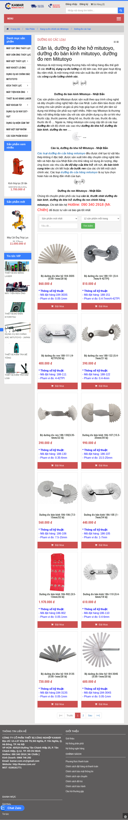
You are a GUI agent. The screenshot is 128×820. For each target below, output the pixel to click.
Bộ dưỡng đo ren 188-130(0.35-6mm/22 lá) (57, 436)
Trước (70, 715)
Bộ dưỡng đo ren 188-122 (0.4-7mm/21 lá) (101, 357)
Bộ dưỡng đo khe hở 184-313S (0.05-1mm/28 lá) (57, 675)
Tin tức (5, 814)
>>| (98, 715)
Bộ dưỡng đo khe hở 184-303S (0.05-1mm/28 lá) (57, 277)
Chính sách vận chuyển (76, 776)
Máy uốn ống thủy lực (18, 54)
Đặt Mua (57, 306)
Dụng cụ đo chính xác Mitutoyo (54, 29)
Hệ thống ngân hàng (75, 748)
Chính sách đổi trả (74, 781)
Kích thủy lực (14, 85)
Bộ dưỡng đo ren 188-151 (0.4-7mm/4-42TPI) (101, 277)
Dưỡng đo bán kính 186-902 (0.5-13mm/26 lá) (57, 595)
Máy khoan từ (14, 105)
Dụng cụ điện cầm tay (18, 123)
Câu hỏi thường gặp (75, 791)
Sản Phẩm (30, 29)
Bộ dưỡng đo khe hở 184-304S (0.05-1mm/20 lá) (101, 675)
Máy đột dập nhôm (16, 129)
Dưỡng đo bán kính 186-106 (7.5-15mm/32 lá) (57, 516)
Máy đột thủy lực (16, 61)
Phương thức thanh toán (77, 761)
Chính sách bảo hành (76, 786)
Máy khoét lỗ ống (16, 67)
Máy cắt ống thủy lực (18, 48)
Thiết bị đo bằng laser (18, 98)
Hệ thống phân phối (75, 743)
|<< (60, 715)
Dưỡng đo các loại (82, 29)
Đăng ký (84, 4)
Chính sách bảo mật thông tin (79, 771)
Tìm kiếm (88, 225)
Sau (90, 715)
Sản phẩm (7, 809)
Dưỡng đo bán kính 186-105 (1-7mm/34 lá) (101, 516)
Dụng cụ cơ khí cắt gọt (16, 114)
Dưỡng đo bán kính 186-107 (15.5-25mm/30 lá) (101, 436)
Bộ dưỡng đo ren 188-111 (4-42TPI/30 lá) (57, 357)
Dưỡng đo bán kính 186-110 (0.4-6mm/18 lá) (101, 595)
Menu (10, 18)
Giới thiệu (70, 738)
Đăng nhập (71, 4)
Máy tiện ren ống (15, 92)
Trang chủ (15, 29)
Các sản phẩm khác (17, 136)
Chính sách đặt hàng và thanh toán (82, 766)
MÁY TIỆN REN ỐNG (15, 293)
